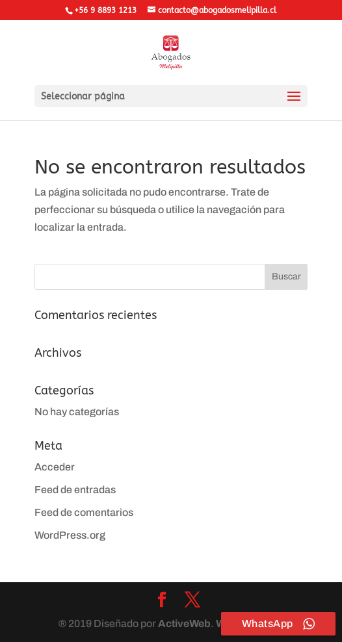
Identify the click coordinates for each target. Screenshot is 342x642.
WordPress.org (69, 535)
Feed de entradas (75, 489)
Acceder (54, 466)
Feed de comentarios (83, 512)
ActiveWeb (184, 623)
